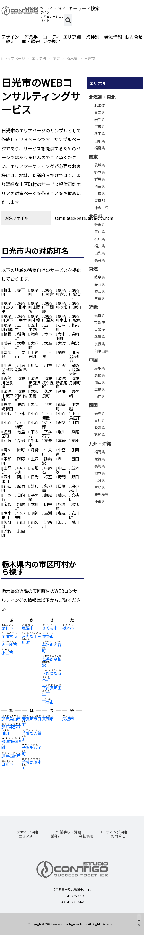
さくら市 (49, 628)
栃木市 (68, 628)
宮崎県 (99, 487)
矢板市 (68, 719)
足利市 (7, 628)
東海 (93, 269)
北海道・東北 (102, 97)
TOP (139, 924)
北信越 (95, 216)
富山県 (99, 231)
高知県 (99, 434)
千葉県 (99, 193)
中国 (93, 359)
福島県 (99, 147)
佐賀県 (99, 459)
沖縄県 (99, 501)
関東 (56, 58)
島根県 (99, 375)
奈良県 (99, 343)
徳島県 (99, 413)
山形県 (99, 140)
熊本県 (99, 473)
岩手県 (99, 119)
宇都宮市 (9, 636)
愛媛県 (99, 427)
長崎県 (99, 465)
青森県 (99, 112)
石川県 (99, 238)
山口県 (99, 396)
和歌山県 (101, 351)
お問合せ (134, 37)
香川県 (99, 420)
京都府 (99, 322)
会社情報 (113, 37)
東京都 (99, 200)
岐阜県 (99, 277)
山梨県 (99, 253)
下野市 (48, 702)
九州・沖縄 (100, 443)
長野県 (99, 259)
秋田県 (99, 133)
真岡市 (48, 719)
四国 (93, 405)
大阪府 (99, 329)
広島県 (99, 389)
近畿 (93, 307)
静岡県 (99, 284)
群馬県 (99, 179)
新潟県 (99, 224)
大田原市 (9, 644)
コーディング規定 (51, 39)
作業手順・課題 (31, 39)
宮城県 (99, 126)
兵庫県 (99, 336)
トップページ (14, 58)
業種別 (92, 37)
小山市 (7, 652)
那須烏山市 (11, 719)
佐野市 (48, 636)
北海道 (99, 105)
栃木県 (72, 58)
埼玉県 (99, 186)
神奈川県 (101, 207)
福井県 (99, 245)
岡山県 (99, 382)
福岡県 (99, 451)
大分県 (99, 480)
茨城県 (99, 165)
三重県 (99, 298)
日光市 (89, 58)
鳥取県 (99, 367)
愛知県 (99, 291)
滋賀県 (99, 315)
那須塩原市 (11, 755)
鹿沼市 (27, 628)
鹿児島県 (101, 494)
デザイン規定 (10, 39)
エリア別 (72, 37)
